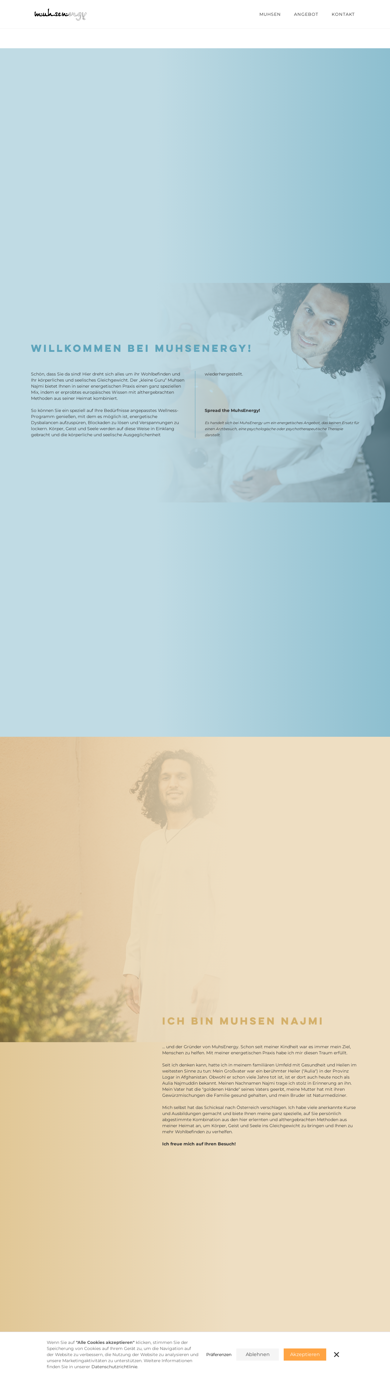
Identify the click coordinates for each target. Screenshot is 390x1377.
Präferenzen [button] (218, 1354)
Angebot (306, 14)
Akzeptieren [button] (305, 1354)
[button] (336, 1354)
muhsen (270, 14)
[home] (61, 14)
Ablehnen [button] (258, 1354)
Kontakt (343, 14)
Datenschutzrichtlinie (114, 1366)
